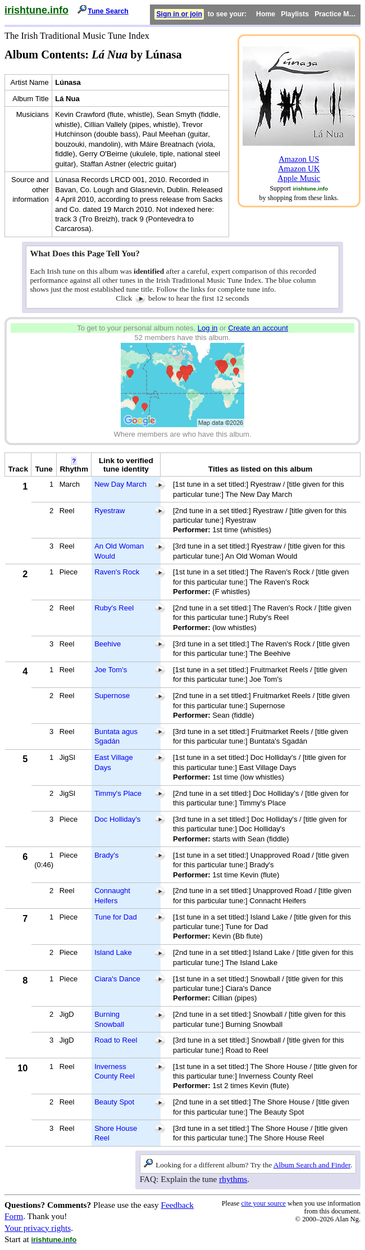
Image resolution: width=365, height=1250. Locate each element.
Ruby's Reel (114, 608)
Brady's (106, 855)
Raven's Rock (116, 572)
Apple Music (298, 178)
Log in (208, 328)
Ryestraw (109, 510)
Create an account (258, 328)
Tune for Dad (115, 917)
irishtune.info (36, 10)
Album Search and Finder (311, 1165)
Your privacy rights (37, 1228)
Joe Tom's (110, 669)
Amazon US (299, 159)
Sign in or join (179, 14)
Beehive (107, 644)
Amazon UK (299, 168)
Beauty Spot (114, 1102)
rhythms (233, 1179)
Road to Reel (115, 1040)
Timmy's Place (118, 793)
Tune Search (108, 11)
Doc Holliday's (117, 819)
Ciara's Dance (117, 979)
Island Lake (113, 952)
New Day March (120, 484)
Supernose (112, 695)
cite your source (263, 1203)
